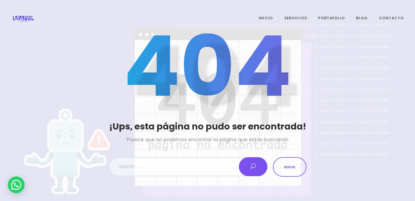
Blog (362, 18)
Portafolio (331, 18)
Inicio (266, 18)
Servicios (295, 18)
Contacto (391, 18)
